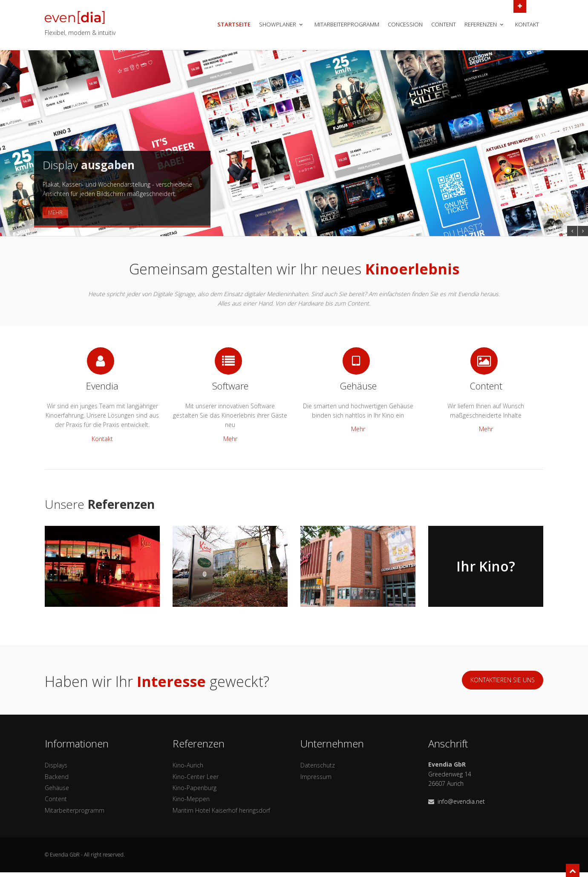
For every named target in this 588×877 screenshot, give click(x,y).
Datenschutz (317, 765)
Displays (56, 765)
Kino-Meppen (191, 799)
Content (443, 24)
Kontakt (527, 24)
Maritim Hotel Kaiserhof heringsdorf (221, 810)
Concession (405, 24)
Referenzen (484, 24)
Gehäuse (57, 788)
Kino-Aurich (188, 765)
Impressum (315, 777)
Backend (57, 777)
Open (520, 5)
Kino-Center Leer (196, 777)
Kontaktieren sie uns (502, 680)
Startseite (234, 24)
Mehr (55, 212)
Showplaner (281, 24)
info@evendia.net (461, 801)
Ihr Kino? (485, 566)
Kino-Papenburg (194, 788)
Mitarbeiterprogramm (346, 24)
